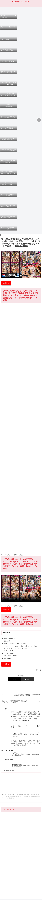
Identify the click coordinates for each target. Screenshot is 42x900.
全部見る (6, 283)
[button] (27, 679)
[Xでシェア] (14, 679)
